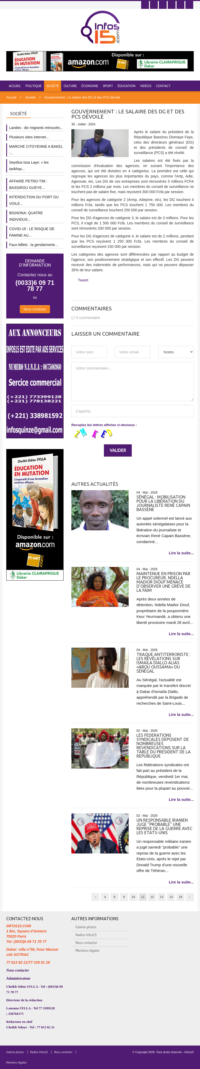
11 (142, 897)
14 (171, 897)
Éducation (126, 86)
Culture (70, 86)
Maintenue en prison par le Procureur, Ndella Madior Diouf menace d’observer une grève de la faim (163, 582)
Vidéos (145, 86)
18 (180, 897)
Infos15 (189, 1052)
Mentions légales (87, 950)
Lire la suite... (181, 553)
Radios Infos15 (86, 935)
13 (161, 897)
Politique (34, 86)
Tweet (83, 280)
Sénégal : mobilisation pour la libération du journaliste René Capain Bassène (163, 503)
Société (52, 86)
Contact (163, 86)
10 (133, 897)
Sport (108, 86)
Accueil (15, 86)
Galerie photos (86, 927)
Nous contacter (35, 309)
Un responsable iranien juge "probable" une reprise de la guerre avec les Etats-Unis (164, 826)
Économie (90, 86)
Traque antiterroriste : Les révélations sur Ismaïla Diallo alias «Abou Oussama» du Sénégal (163, 662)
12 (152, 897)
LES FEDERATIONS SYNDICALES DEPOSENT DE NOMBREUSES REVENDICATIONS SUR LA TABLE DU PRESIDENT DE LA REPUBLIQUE (163, 745)
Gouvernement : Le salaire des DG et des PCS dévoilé (82, 97)
